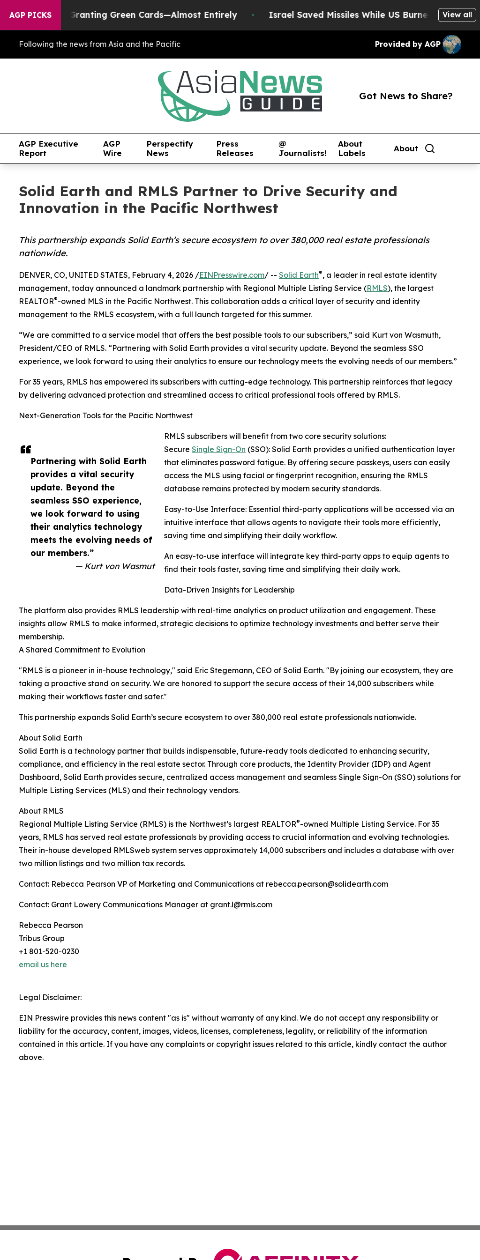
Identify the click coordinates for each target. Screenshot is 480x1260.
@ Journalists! (302, 148)
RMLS (377, 288)
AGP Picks (30, 15)
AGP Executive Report (48, 148)
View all (457, 14)
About (406, 148)
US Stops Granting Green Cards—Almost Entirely (137, 14)
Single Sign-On (219, 449)
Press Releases (235, 148)
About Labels (352, 148)
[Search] (430, 148)
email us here (43, 964)
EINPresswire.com (231, 275)
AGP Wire (112, 148)
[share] (454, 148)
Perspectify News (169, 148)
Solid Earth (299, 275)
